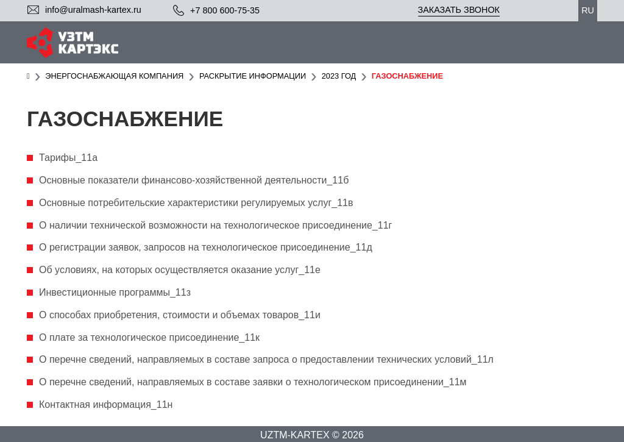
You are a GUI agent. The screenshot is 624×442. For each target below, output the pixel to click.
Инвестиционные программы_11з (115, 292)
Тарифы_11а (68, 157)
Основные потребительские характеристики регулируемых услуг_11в (196, 203)
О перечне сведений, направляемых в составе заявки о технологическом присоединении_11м (253, 382)
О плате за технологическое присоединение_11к (149, 337)
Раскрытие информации (252, 75)
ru (587, 10)
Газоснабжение (407, 75)
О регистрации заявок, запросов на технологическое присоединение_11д (205, 247)
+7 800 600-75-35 (225, 10)
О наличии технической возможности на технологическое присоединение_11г (215, 225)
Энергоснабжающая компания (114, 75)
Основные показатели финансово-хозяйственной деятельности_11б (194, 180)
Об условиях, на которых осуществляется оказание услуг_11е (180, 270)
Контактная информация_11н (105, 404)
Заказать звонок (459, 10)
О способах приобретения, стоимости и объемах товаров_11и (180, 315)
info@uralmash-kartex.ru (93, 10)
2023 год (339, 75)
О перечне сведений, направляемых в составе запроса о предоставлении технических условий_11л (266, 359)
